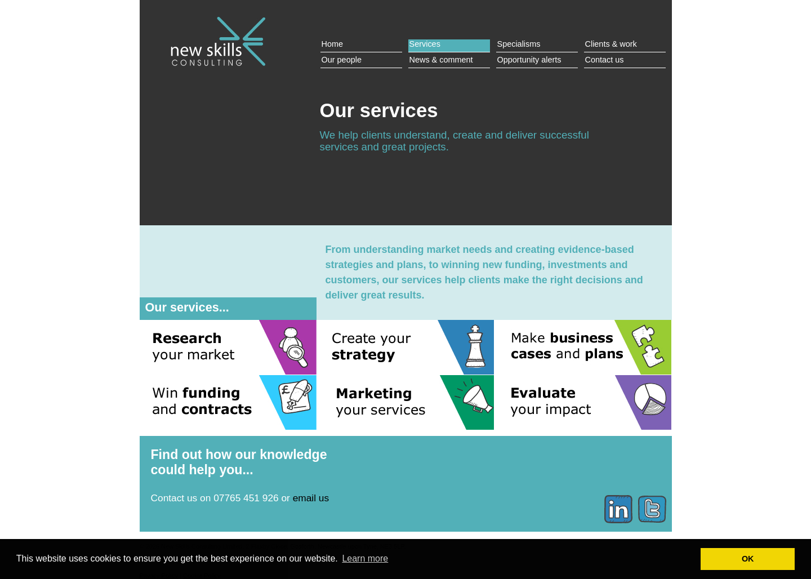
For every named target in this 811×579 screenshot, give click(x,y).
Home (333, 43)
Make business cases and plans (582, 347)
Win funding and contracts (228, 402)
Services (424, 43)
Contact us (604, 59)
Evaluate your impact (582, 402)
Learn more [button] (365, 558)
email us (311, 498)
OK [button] (748, 558)
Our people (342, 59)
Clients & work (611, 43)
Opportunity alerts (529, 59)
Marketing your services (405, 402)
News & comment (441, 59)
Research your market (228, 347)
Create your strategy (405, 347)
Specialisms (519, 43)
